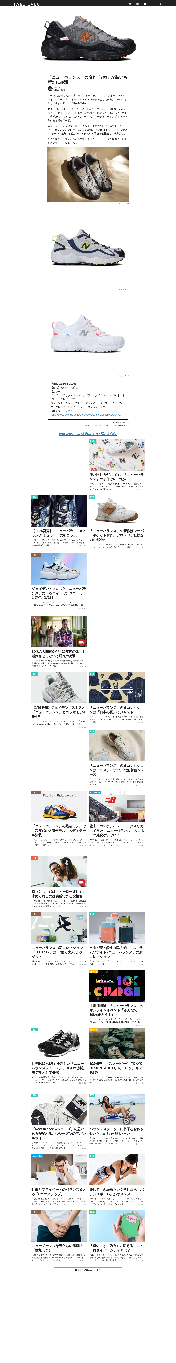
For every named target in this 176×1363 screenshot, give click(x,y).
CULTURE (36, 556)
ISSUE (92, 1213)
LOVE (34, 859)
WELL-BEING (95, 794)
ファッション (100, 427)
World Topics (123, 427)
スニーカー (89, 427)
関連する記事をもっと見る (88, 1271)
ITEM (92, 442)
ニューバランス (112, 427)
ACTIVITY (93, 973)
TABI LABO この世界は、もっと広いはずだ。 (88, 434)
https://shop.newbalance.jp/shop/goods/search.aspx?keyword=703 (86, 416)
